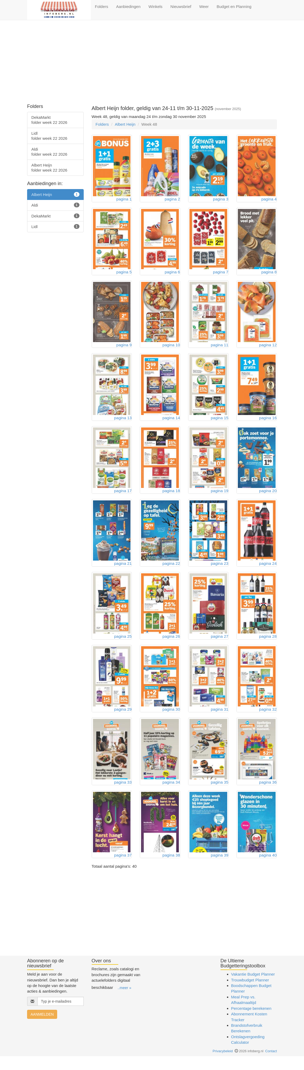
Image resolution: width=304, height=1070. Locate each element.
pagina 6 (172, 274)
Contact (271, 1065)
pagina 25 (123, 646)
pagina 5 (124, 274)
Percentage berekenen (251, 1022)
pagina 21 (123, 571)
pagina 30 (171, 720)
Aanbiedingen (128, 6)
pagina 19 (219, 497)
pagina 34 (171, 794)
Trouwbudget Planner (250, 993)
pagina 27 (219, 646)
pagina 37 (123, 868)
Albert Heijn (125, 124)
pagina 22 (171, 571)
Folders (101, 6)
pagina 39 (219, 868)
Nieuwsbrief (180, 6)
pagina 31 (219, 720)
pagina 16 (268, 423)
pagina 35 (219, 794)
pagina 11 (219, 349)
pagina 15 (219, 423)
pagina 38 (171, 868)
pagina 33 (123, 794)
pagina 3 (221, 200)
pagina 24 (268, 571)
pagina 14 (171, 423)
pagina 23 (219, 571)
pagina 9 (124, 349)
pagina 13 (123, 423)
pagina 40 (268, 868)
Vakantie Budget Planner (253, 988)
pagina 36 (268, 794)
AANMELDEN (42, 1028)
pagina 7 (221, 274)
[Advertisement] (152, 62)
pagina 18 (171, 497)
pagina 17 (123, 497)
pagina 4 (269, 200)
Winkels (156, 6)
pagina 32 (268, 720)
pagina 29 (123, 720)
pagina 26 (171, 646)
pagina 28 (268, 646)
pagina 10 (171, 349)
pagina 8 (269, 274)
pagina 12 (268, 349)
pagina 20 (268, 497)
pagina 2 (172, 200)
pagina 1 (124, 200)
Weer (204, 6)
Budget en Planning (234, 6)
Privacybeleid (223, 1065)
